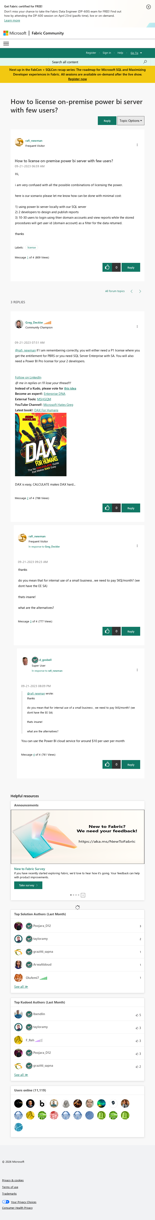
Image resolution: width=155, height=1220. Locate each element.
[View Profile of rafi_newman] (33, 140)
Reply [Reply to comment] (130, 508)
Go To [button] (134, 53)
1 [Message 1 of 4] (27, 257)
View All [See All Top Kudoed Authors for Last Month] (21, 1074)
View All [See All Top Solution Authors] (21, 986)
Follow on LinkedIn (28, 377)
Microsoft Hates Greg (58, 404)
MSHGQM (44, 399)
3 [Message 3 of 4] (31, 621)
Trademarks (9, 1193)
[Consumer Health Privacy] (77, 1208)
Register (91, 52)
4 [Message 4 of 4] (34, 754)
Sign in (107, 52)
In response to (44, 546)
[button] (107, 120)
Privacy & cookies (13, 1180)
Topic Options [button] (129, 120)
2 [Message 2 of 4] (27, 498)
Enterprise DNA (54, 393)
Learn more (12, 20)
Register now (77, 79)
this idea (70, 388)
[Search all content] (99, 62)
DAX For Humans (46, 410)
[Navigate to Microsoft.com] (14, 33)
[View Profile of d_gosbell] (45, 659)
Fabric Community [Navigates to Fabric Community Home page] (48, 33)
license (32, 247)
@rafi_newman (25, 350)
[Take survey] (28, 885)
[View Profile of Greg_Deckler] (34, 322)
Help (120, 52)
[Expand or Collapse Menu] (6, 43)
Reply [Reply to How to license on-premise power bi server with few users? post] (130, 267)
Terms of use (10, 1187)
